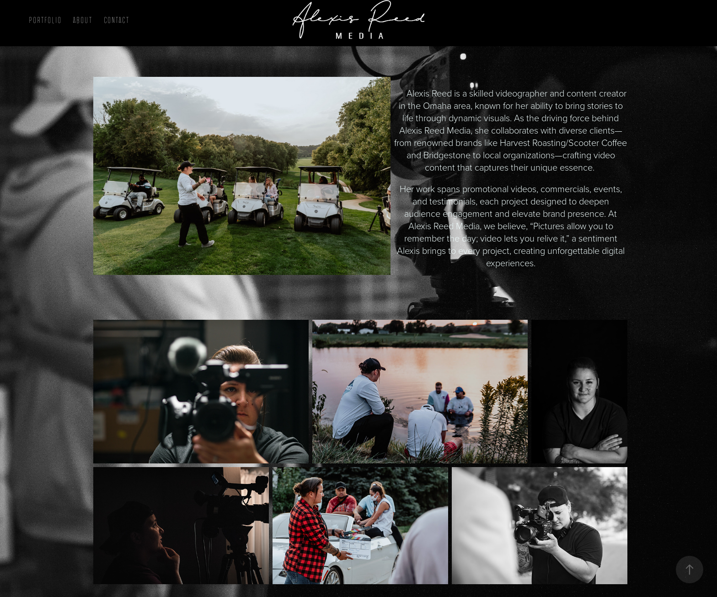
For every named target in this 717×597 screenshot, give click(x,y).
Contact (116, 20)
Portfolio (45, 20)
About (82, 20)
